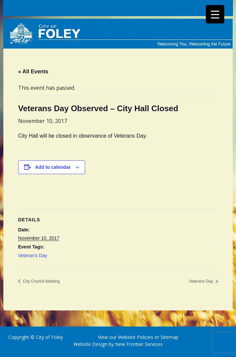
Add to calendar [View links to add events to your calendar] (53, 167)
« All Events (33, 71)
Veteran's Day (32, 255)
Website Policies (135, 337)
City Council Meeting (41, 281)
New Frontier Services (139, 344)
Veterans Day (201, 281)
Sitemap (168, 337)
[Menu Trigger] (215, 14)
